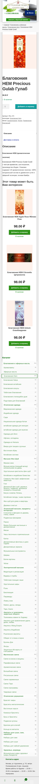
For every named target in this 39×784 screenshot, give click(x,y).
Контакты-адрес (12, 759)
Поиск (15, 780)
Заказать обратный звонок (18, 20)
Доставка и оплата (11, 140)
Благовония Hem (14, 27)
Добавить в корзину (26, 106)
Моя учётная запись (5, 780)
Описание (8, 133)
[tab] (19, 133)
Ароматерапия (12, 120)
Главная (6, 25)
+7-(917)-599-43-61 (12, 13)
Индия (20, 120)
